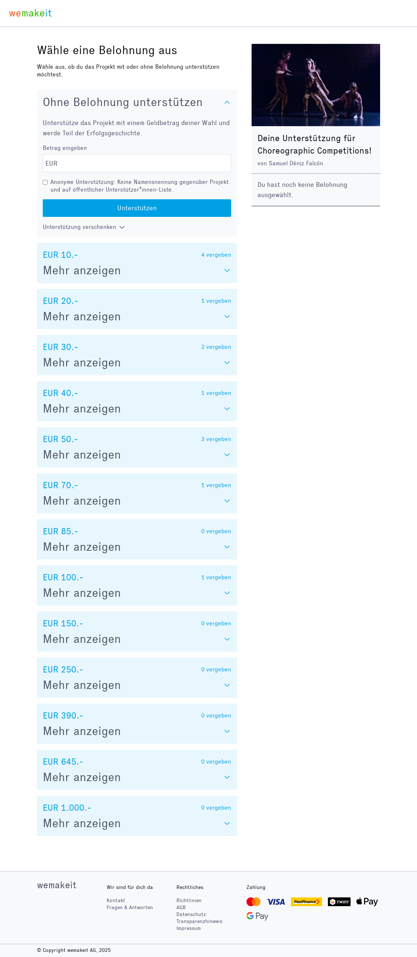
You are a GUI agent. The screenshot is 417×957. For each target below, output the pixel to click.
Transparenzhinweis (199, 921)
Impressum (188, 928)
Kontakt (116, 900)
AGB (181, 907)
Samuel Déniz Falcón (296, 163)
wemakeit (56, 885)
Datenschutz (191, 914)
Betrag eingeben (65, 147)
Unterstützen (137, 208)
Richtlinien (189, 900)
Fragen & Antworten (130, 907)
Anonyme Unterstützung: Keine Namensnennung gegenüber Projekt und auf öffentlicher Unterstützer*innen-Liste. (139, 185)
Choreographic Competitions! (314, 150)
